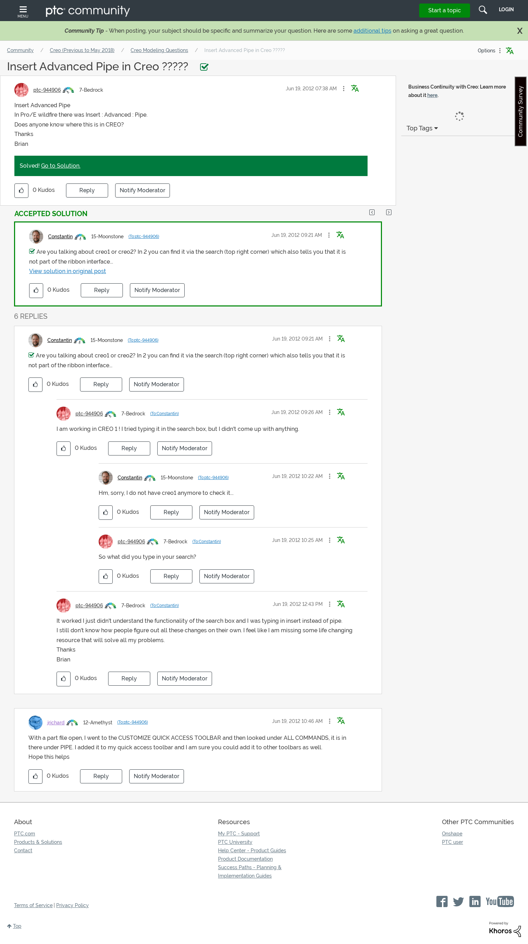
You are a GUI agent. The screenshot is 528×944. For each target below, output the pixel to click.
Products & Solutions (38, 842)
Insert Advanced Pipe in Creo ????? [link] (244, 50)
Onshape (452, 833)
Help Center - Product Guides (252, 850)
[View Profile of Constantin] (60, 236)
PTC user (452, 842)
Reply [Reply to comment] (102, 290)
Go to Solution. (60, 165)
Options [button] (486, 50)
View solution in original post (67, 271)
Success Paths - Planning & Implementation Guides (250, 872)
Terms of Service (33, 905)
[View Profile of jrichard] (56, 722)
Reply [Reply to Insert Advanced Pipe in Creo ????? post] (87, 190)
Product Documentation (245, 859)
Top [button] (17, 926)
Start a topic (444, 10)
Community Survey (520, 111)
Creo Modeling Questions (159, 50)
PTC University (235, 842)
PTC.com (24, 833)
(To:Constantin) (164, 413)
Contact (23, 850)
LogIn (506, 9)
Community (20, 50)
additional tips (372, 30)
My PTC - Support (239, 833)
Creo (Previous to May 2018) (82, 50)
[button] (343, 88)
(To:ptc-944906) (143, 236)
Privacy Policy (72, 905)
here (432, 95)
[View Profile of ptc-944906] (47, 90)
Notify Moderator (142, 190)
